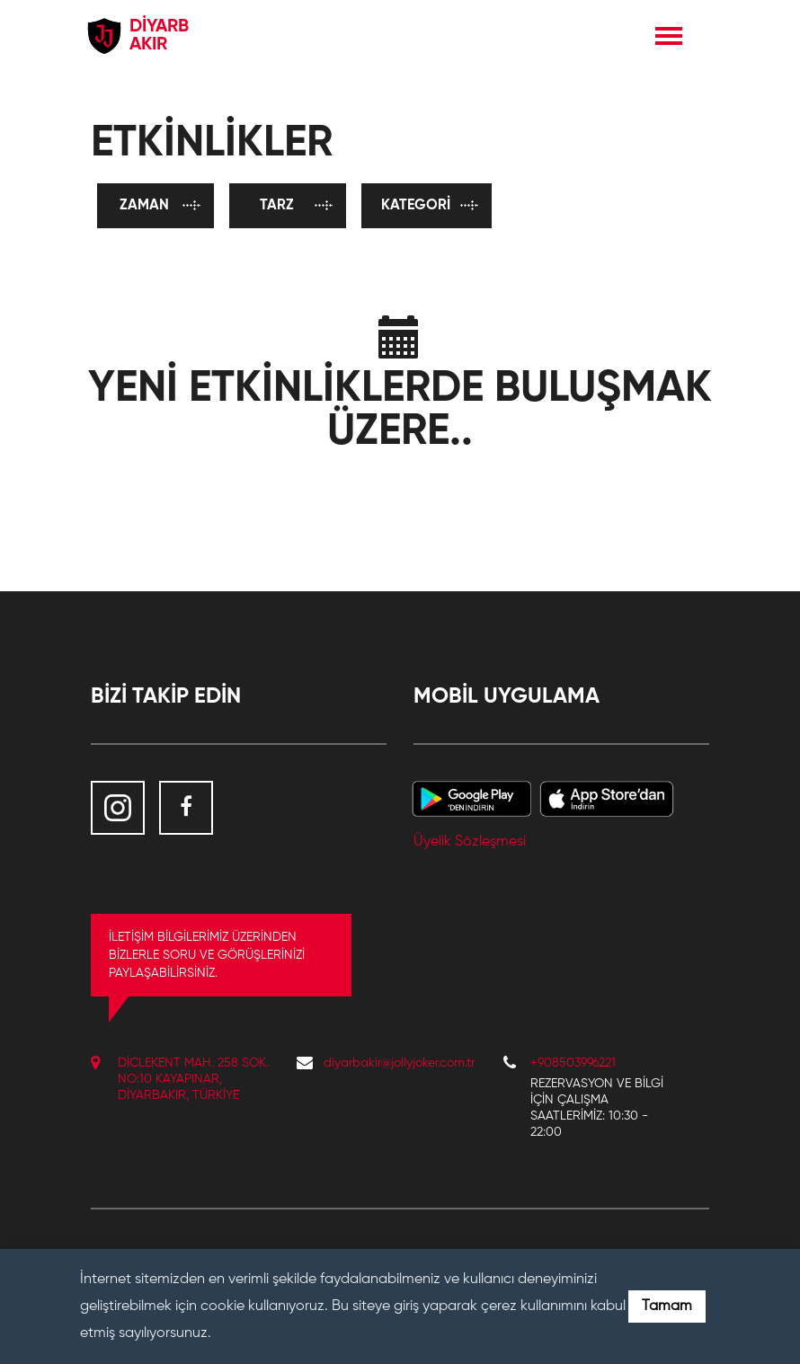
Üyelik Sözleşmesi (469, 842)
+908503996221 (573, 1063)
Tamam (667, 1306)
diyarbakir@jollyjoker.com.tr (399, 1063)
